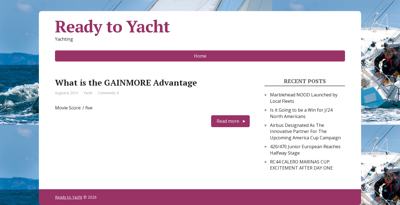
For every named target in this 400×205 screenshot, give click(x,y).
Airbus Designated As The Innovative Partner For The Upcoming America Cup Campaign (305, 131)
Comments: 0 (108, 93)
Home (200, 56)
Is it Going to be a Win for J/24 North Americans (301, 113)
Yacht (88, 93)
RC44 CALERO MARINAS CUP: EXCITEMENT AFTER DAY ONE (301, 165)
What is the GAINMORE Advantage (126, 82)
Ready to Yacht (112, 26)
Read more (228, 121)
